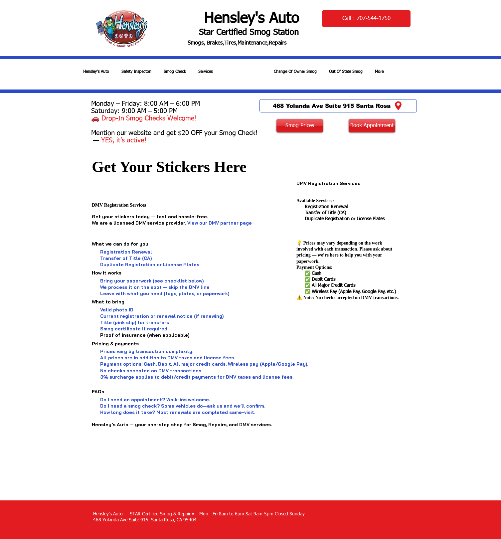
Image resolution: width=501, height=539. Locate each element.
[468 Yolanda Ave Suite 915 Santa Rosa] (338, 105)
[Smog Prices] (299, 125)
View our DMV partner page (219, 223)
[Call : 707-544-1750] (366, 18)
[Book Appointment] (372, 125)
